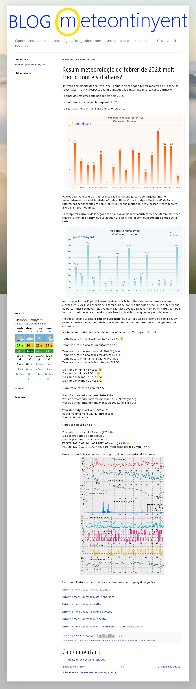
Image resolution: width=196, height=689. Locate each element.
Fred (91, 640)
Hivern (98, 640)
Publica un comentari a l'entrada (86, 659)
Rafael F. (81, 635)
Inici (122, 666)
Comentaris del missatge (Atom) (98, 672)
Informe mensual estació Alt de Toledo (87, 611)
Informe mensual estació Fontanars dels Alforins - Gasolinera (102, 626)
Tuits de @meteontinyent (30, 64)
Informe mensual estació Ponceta (84, 619)
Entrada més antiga (169, 666)
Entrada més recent (74, 666)
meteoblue (21, 388)
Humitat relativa (110, 640)
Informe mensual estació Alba (81, 604)
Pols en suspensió (129, 640)
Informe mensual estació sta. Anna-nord (88, 597)
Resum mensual (147, 640)
